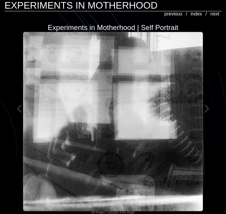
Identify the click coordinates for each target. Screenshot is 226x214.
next (214, 13)
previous (173, 13)
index (196, 13)
